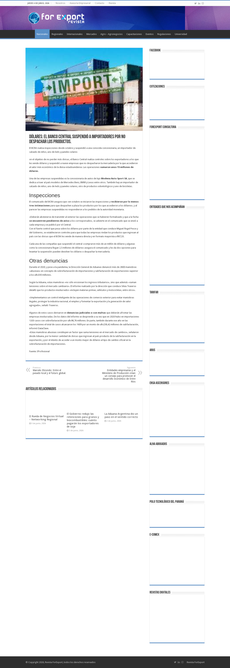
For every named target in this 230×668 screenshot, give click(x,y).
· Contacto (99, 3)
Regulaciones (164, 34)
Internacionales (75, 34)
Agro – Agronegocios (112, 34)
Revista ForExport (196, 662)
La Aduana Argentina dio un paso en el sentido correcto (121, 415)
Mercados (91, 34)
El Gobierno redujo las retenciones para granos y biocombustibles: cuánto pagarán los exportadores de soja (83, 420)
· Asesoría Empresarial (79, 3)
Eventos (150, 34)
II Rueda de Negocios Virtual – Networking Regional (46, 418)
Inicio (30, 33)
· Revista (112, 3)
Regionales (57, 34)
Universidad (181, 34)
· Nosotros (60, 3)
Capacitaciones (134, 34)
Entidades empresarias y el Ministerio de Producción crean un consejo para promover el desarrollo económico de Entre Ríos (117, 375)
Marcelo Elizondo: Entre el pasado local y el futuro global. (51, 370)
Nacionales (42, 34)
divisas (65, 159)
